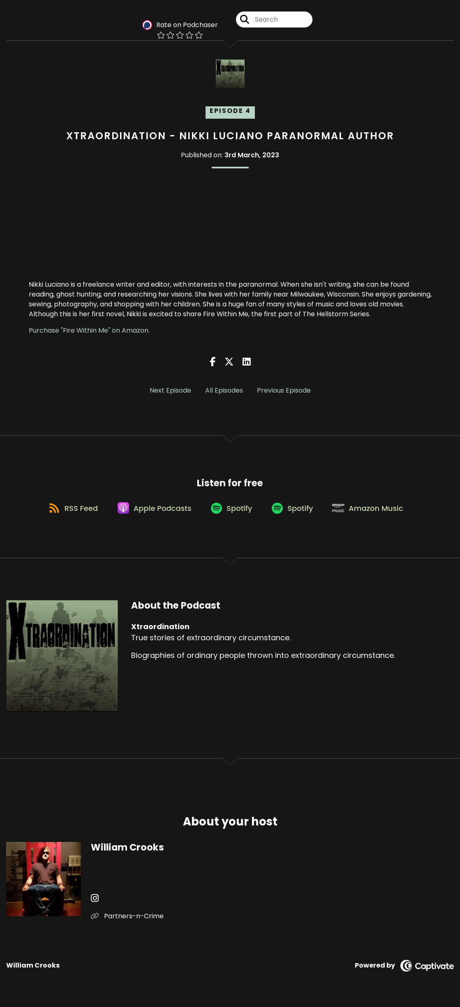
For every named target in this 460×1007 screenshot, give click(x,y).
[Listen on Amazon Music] (373, 510)
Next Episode (170, 390)
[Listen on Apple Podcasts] (152, 510)
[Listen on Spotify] (231, 510)
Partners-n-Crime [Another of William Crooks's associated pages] (127, 919)
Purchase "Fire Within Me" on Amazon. (89, 330)
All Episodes (224, 390)
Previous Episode (284, 390)
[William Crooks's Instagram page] (95, 901)
